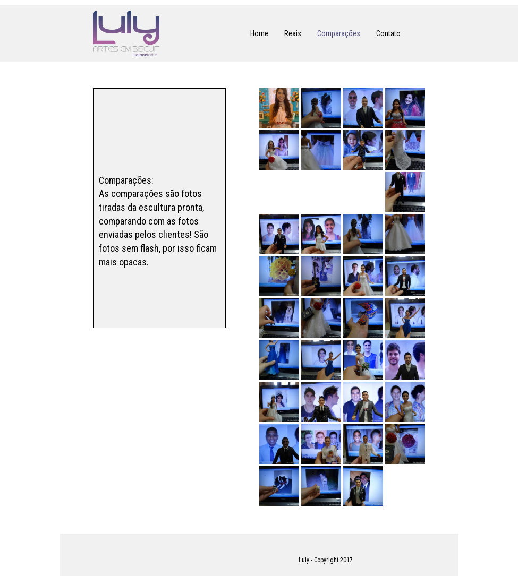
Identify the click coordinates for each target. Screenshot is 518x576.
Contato (388, 33)
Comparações (338, 33)
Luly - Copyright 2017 (326, 560)
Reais (292, 33)
